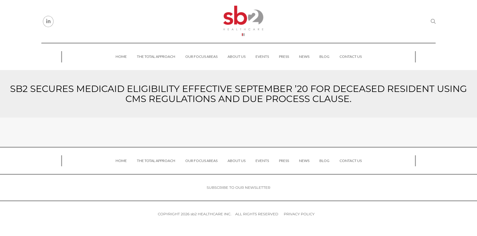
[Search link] (433, 21)
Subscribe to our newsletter (238, 187)
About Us (236, 56)
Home (121, 56)
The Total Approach (156, 56)
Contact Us (350, 56)
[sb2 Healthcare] (243, 21)
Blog (324, 56)
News (304, 56)
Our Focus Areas (201, 56)
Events (262, 56)
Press (284, 56)
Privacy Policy (299, 214)
